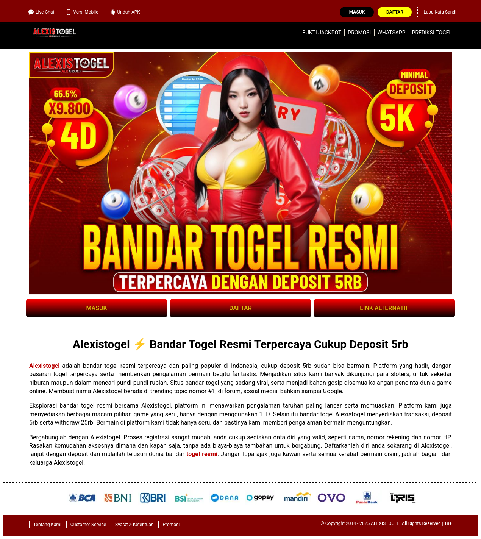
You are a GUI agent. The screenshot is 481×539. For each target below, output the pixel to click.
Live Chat (41, 12)
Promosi (359, 33)
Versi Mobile (82, 12)
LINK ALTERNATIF (384, 308)
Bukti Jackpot (321, 33)
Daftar (394, 12)
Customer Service (88, 524)
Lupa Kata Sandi (439, 12)
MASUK (96, 308)
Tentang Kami (47, 524)
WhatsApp (391, 33)
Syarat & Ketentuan (134, 524)
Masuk (357, 12)
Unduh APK (125, 12)
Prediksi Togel (432, 33)
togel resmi (201, 454)
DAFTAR (240, 308)
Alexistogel (44, 365)
